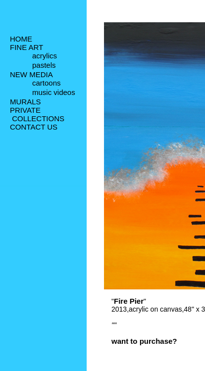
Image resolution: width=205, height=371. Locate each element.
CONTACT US (33, 129)
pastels (44, 66)
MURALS (25, 103)
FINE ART (26, 47)
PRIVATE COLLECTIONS (37, 116)
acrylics (44, 56)
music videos (53, 95)
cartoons (46, 85)
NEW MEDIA (31, 75)
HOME (21, 39)
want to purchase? (144, 341)
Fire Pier (129, 301)
